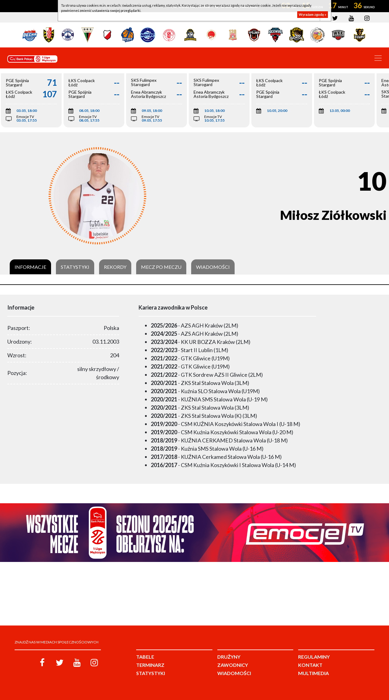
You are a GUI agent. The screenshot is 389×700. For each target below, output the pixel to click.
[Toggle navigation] (378, 58)
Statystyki (75, 267)
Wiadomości (213, 267)
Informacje (30, 267)
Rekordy (115, 267)
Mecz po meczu (161, 267)
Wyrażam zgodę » (312, 14)
